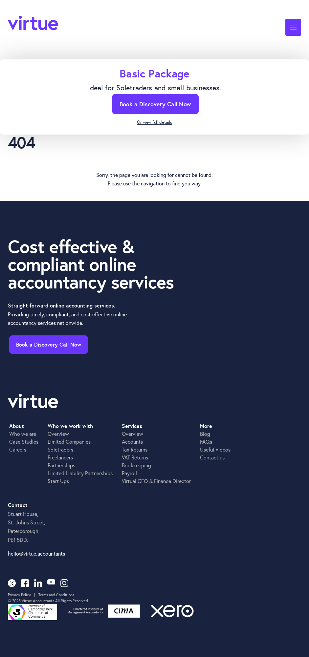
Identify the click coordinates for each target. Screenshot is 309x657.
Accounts (132, 441)
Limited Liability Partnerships (80, 473)
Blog (205, 433)
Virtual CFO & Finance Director (156, 480)
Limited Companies (69, 441)
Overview (58, 433)
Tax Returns (134, 449)
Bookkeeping (136, 465)
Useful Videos (215, 449)
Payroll (129, 473)
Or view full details (154, 122)
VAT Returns (135, 457)
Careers (17, 449)
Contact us (212, 457)
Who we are (22, 433)
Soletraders (60, 449)
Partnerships (61, 465)
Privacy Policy (19, 594)
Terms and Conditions (56, 594)
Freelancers (60, 457)
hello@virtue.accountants (36, 553)
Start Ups (58, 480)
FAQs (206, 441)
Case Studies (23, 441)
